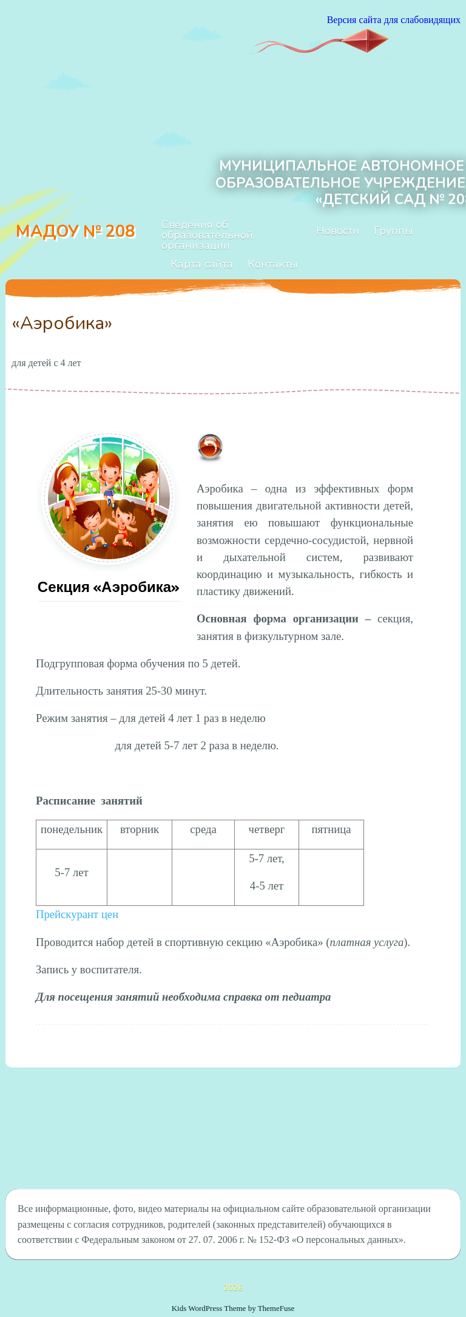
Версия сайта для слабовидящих (394, 20)
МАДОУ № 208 (75, 231)
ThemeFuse (276, 1308)
